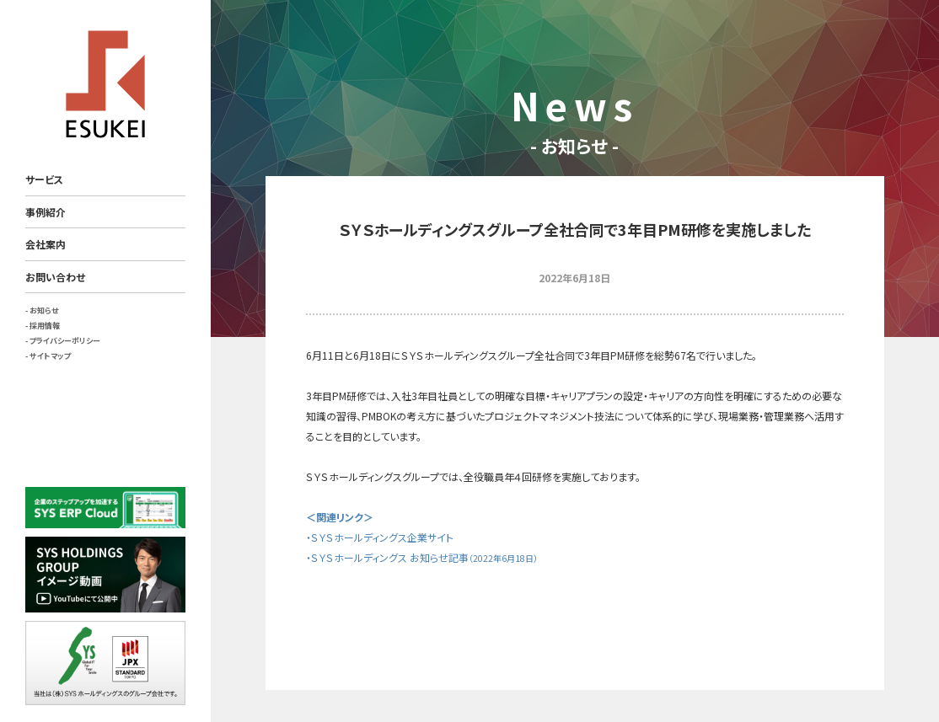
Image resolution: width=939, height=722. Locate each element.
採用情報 (45, 325)
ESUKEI (105, 84)
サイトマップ (50, 355)
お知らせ (44, 310)
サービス (44, 179)
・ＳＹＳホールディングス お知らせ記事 (422, 557)
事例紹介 (45, 212)
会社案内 (45, 244)
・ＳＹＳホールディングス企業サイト (379, 537)
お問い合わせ (55, 277)
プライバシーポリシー (65, 340)
